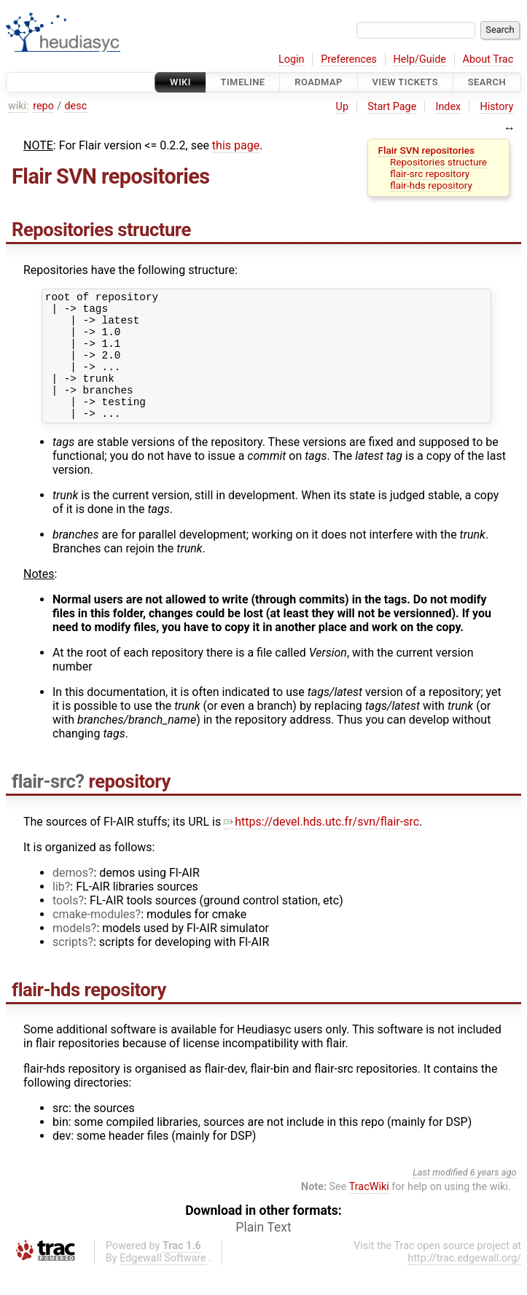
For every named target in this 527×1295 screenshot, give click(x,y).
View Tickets (405, 82)
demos (70, 897)
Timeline (243, 82)
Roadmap (318, 82)
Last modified (440, 1196)
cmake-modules (94, 938)
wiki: (18, 106)
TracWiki (369, 1211)
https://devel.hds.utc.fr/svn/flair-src (321, 846)
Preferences (349, 59)
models (71, 952)
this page (235, 145)
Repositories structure (438, 162)
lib (58, 911)
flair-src (43, 805)
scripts (69, 966)
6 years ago (493, 1196)
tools (65, 924)
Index (448, 107)
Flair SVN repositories (426, 150)
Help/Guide (420, 59)
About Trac (488, 59)
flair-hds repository (431, 185)
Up (342, 107)
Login (291, 59)
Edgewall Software (163, 1282)
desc (75, 106)
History (496, 107)
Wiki (180, 82)
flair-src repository (429, 173)
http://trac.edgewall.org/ (464, 1282)
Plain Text (263, 1251)
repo (43, 106)
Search (487, 82)
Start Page (391, 107)
